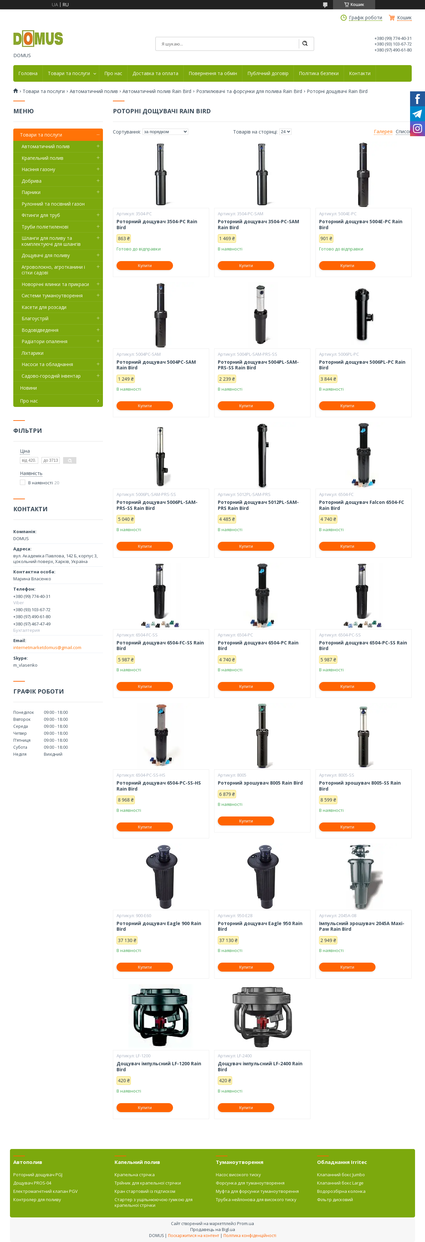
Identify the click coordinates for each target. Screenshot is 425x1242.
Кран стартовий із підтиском (145, 1191)
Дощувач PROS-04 (32, 1183)
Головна (28, 73)
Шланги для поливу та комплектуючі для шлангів (51, 241)
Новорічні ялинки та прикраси (55, 284)
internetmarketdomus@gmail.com (47, 647)
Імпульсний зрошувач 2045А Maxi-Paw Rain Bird (361, 926)
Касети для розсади (44, 307)
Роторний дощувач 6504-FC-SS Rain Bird (160, 645)
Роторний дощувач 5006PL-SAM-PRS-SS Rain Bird (157, 505)
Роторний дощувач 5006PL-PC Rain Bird (362, 365)
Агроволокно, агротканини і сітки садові (53, 270)
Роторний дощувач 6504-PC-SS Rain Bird (363, 645)
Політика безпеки (319, 73)
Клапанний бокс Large (340, 1183)
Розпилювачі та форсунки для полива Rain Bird (249, 91)
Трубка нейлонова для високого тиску (256, 1199)
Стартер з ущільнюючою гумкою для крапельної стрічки (154, 1202)
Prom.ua (245, 1223)
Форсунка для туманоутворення (250, 1183)
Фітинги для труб (41, 215)
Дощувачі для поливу (46, 255)
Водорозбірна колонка (341, 1191)
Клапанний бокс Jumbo (341, 1175)
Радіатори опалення (44, 341)
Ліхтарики (32, 353)
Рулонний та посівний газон (53, 204)
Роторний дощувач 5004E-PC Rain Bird (360, 224)
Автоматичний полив (94, 91)
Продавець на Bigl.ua (212, 1229)
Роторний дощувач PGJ (37, 1175)
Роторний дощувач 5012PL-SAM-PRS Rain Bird (258, 505)
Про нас (113, 73)
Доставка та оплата (155, 73)
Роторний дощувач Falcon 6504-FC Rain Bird (361, 505)
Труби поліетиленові (45, 227)
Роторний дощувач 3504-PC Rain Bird (157, 224)
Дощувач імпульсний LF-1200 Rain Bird (159, 1066)
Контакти (360, 73)
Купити (145, 265)
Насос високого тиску (238, 1175)
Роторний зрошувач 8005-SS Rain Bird (360, 786)
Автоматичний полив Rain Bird (157, 91)
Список (404, 132)
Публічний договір (268, 73)
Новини (28, 388)
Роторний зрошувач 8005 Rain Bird (260, 783)
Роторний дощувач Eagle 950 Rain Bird (260, 926)
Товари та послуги (69, 73)
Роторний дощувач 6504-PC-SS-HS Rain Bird (159, 786)
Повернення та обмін (213, 73)
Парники (31, 192)
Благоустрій (35, 318)
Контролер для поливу (37, 1199)
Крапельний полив (42, 158)
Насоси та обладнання (47, 364)
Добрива (32, 181)
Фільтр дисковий (335, 1199)
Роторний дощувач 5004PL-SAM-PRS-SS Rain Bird (258, 365)
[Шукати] (305, 43)
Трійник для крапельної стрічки (148, 1183)
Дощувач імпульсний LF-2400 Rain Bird (260, 1066)
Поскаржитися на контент (193, 1235)
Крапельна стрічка (135, 1175)
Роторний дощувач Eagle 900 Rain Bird (159, 926)
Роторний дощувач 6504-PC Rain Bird (258, 645)
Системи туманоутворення (52, 295)
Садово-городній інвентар (51, 376)
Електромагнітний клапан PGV (45, 1191)
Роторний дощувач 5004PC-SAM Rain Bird (156, 365)
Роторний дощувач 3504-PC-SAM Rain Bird (258, 224)
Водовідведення (40, 330)
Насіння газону (38, 169)
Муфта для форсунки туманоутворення (257, 1191)
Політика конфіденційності (249, 1235)
